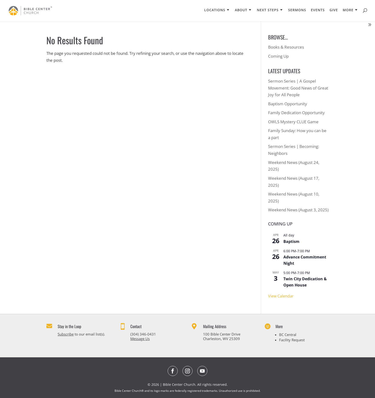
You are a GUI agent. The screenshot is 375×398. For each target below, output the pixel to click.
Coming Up (278, 56)
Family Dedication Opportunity (296, 112)
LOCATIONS (214, 10)
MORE (348, 10)
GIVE (334, 10)
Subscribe (66, 334)
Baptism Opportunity (287, 104)
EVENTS (318, 10)
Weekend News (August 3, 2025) (298, 210)
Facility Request (292, 339)
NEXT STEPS (268, 10)
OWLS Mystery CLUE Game (293, 121)
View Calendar (281, 296)
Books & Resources (286, 47)
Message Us (140, 338)
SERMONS (297, 10)
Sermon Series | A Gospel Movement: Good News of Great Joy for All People (298, 88)
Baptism (291, 241)
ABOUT (241, 10)
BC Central (287, 334)
